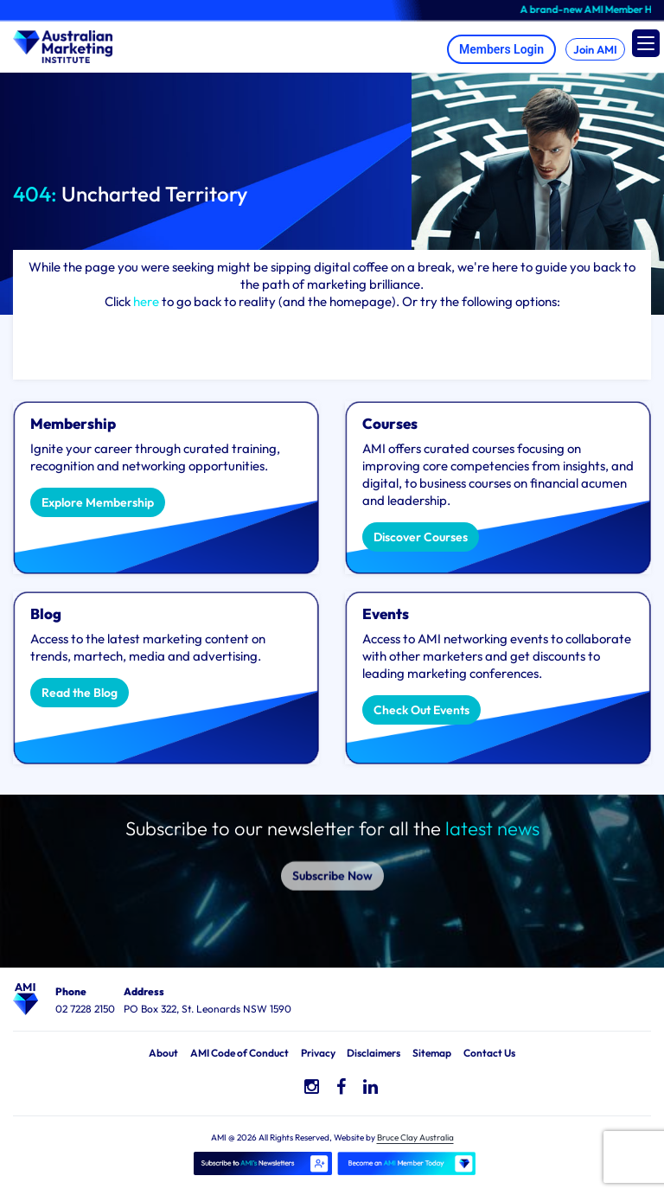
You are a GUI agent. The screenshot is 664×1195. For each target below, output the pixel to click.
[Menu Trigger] (646, 43)
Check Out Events (421, 710)
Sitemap (431, 1052)
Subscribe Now (332, 863)
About (163, 1052)
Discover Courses (421, 537)
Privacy (318, 1052)
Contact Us (489, 1052)
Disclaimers (373, 1052)
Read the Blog (80, 692)
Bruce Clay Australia (415, 1137)
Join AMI (595, 49)
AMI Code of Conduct (239, 1052)
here (146, 301)
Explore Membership (98, 502)
